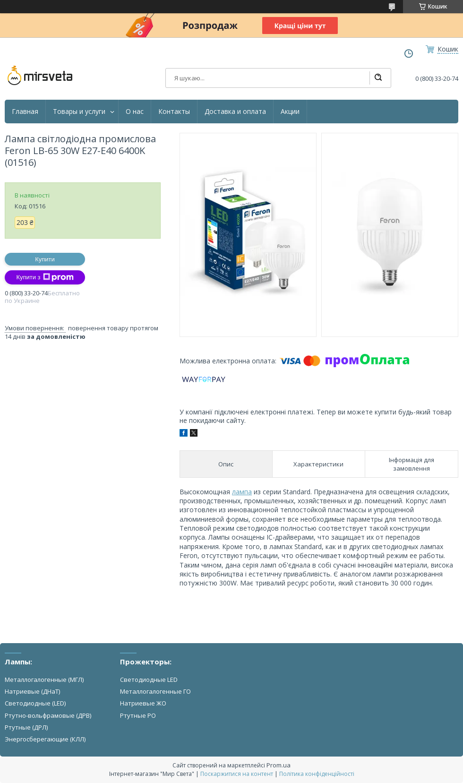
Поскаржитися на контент (236, 774)
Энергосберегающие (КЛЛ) (45, 739)
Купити (45, 259)
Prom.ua (278, 765)
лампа (242, 491)
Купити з (44, 277)
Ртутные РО (138, 715)
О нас (135, 111)
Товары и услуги (79, 111)
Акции (290, 111)
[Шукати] (377, 78)
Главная (25, 111)
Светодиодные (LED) (35, 703)
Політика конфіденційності (316, 774)
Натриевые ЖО (143, 703)
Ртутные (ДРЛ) (26, 727)
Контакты (174, 111)
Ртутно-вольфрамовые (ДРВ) (48, 715)
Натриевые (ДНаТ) (32, 691)
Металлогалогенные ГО (155, 691)
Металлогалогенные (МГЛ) (44, 679)
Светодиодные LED (149, 679)
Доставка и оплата (235, 111)
